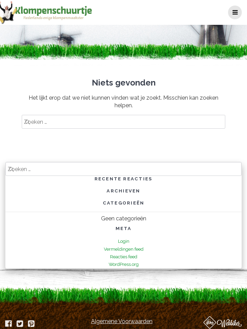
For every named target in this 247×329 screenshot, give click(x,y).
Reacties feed (123, 256)
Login (123, 241)
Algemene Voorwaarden (121, 321)
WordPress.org (124, 264)
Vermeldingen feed (124, 249)
